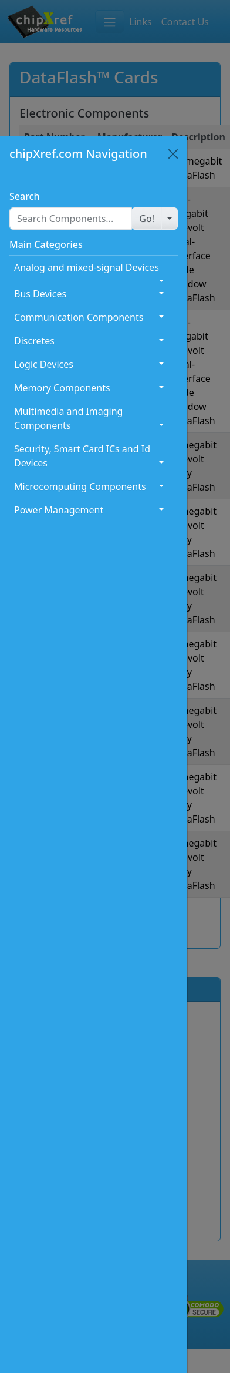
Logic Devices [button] (43, 364)
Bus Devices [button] (40, 293)
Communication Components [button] (78, 317)
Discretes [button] (34, 340)
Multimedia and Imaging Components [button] (68, 418)
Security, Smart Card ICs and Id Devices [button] (82, 455)
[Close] (173, 154)
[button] (146, 218)
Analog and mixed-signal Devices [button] (86, 267)
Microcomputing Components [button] (80, 486)
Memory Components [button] (62, 387)
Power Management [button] (58, 509)
